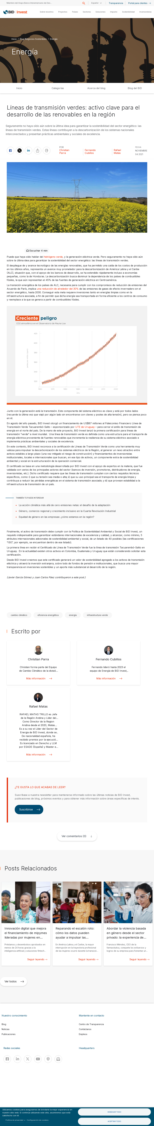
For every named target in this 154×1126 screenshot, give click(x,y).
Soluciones (100, 12)
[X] (27, 1059)
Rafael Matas (117, 151)
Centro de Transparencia (91, 1024)
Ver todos (14, 981)
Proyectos (62, 12)
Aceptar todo (114, 1121)
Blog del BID (135, 88)
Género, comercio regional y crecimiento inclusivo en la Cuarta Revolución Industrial (67, 511)
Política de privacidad (14, 1120)
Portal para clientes (139, 3)
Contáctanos (85, 1029)
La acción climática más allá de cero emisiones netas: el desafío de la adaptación (64, 505)
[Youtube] (38, 1059)
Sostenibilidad (128, 12)
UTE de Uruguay (85, 426)
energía (73, 615)
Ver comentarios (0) (74, 836)
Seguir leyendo (37, 959)
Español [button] (94, 3)
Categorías (58, 88)
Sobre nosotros (46, 12)
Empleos (83, 1034)
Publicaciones (8, 1034)
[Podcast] (48, 1059)
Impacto (113, 12)
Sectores (87, 12)
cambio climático (19, 615)
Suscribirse (29, 809)
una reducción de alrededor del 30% (58, 288)
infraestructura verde (97, 615)
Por (61, 147)
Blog (4, 1024)
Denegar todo (114, 1112)
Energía (53, 39)
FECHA (138, 147)
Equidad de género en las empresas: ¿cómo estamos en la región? (56, 516)
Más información (38, 678)
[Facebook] (7, 1059)
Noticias (5, 1029)
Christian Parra (64, 151)
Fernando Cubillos (90, 151)
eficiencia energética (48, 615)
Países (75, 12)
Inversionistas (145, 12)
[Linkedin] (17, 1059)
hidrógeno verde (53, 256)
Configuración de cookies (38, 1120)
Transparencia (116, 3)
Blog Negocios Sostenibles (33, 39)
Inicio (14, 39)
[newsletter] (58, 1059)
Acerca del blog (96, 88)
